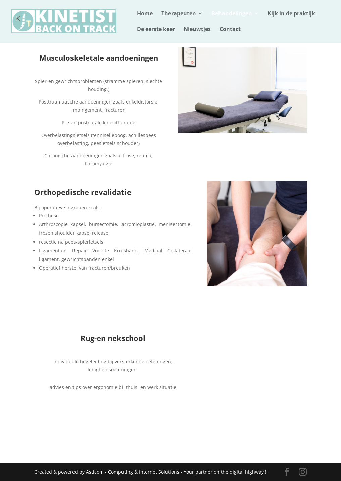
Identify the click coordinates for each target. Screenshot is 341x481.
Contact (230, 30)
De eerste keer (156, 30)
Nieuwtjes (197, 30)
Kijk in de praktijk (291, 14)
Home (145, 14)
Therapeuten (178, 14)
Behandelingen (231, 14)
